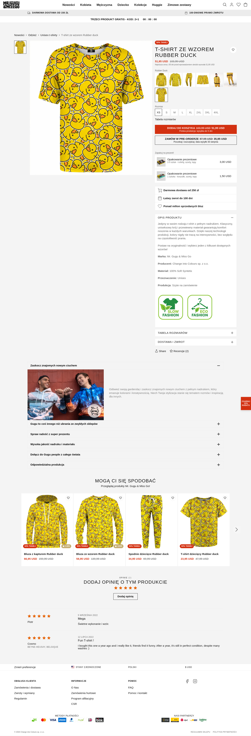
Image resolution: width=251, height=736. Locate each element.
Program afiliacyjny (82, 698)
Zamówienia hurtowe (83, 693)
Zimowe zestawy (179, 5)
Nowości (69, 5)
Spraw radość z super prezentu (50, 434)
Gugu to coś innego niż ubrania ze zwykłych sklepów (64, 423)
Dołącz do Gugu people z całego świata (55, 454)
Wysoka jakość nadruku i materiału (52, 444)
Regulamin (20, 698)
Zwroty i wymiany (24, 693)
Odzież (32, 35)
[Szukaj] (225, 5)
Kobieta (85, 5)
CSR (74, 703)
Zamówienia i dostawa (27, 687)
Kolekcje (140, 5)
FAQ (131, 687)
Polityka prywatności (225, 732)
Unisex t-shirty (49, 35)
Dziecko (123, 5)
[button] (196, 161)
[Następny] (236, 529)
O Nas (75, 687)
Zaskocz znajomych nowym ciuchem (53, 365)
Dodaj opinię (126, 596)
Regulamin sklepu (200, 732)
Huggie (157, 5)
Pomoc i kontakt (137, 693)
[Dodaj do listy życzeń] (233, 49)
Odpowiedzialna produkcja (47, 464)
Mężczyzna (104, 5)
